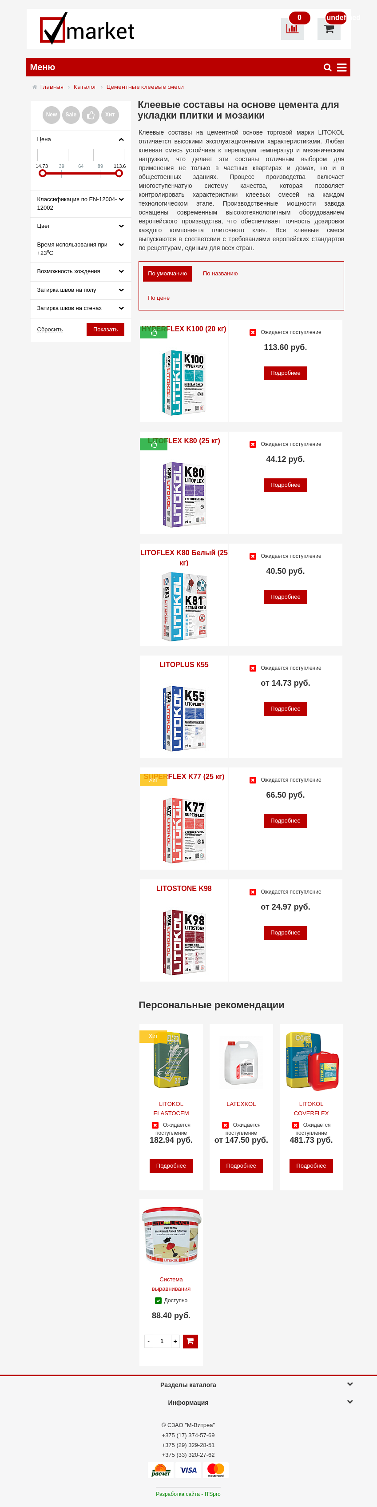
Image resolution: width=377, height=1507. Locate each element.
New (51, 114)
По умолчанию (167, 273)
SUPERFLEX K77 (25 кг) (183, 776)
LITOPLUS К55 (184, 664)
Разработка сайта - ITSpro (188, 1494)
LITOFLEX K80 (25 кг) (184, 441)
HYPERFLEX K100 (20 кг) (184, 329)
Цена (44, 139)
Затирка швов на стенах (69, 308)
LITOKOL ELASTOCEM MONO (171, 1113)
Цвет (43, 226)
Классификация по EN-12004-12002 (77, 203)
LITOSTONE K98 (184, 888)
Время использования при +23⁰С (72, 248)
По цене (159, 297)
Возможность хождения (68, 271)
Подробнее (285, 373)
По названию (220, 273)
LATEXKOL (241, 1104)
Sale (71, 114)
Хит (110, 114)
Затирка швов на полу (66, 289)
